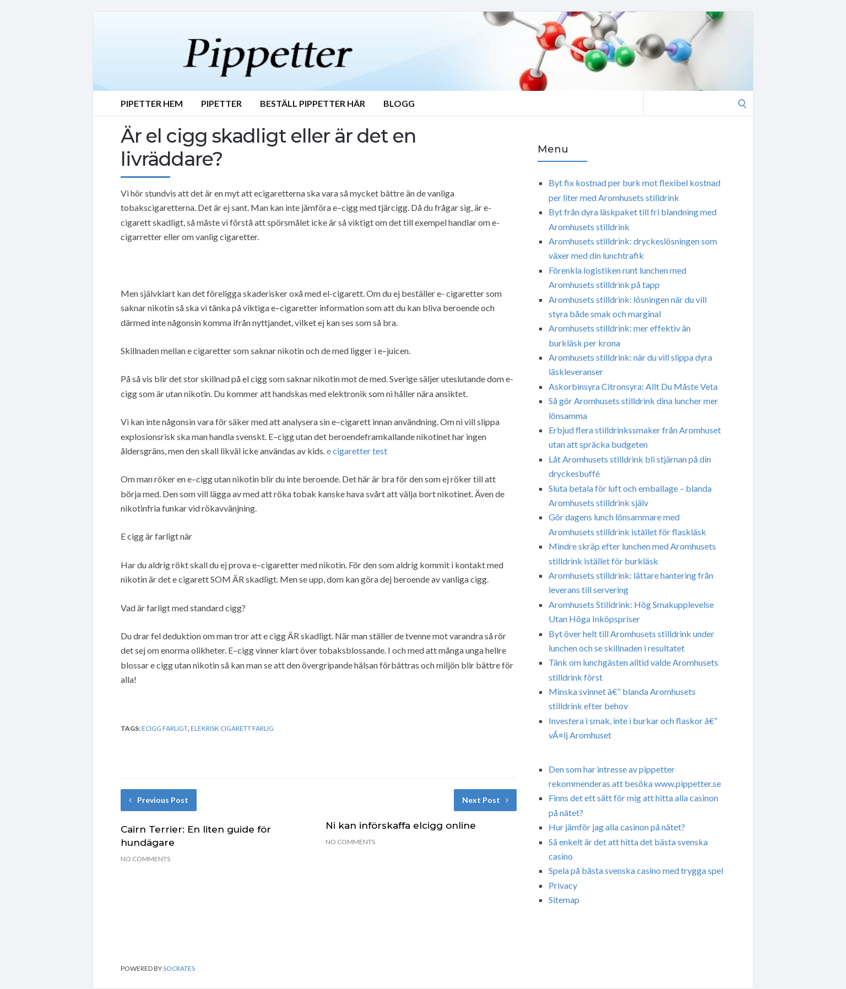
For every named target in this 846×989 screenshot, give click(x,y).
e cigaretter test (357, 450)
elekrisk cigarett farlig (232, 728)
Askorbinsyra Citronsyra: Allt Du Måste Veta (633, 386)
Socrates (179, 968)
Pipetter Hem (152, 103)
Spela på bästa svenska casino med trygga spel (636, 870)
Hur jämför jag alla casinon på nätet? (617, 827)
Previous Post (158, 800)
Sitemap (564, 899)
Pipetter (221, 103)
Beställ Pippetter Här (312, 103)
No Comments (145, 859)
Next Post (485, 800)
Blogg (399, 103)
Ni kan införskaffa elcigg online (401, 825)
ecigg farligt (165, 728)
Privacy (563, 885)
